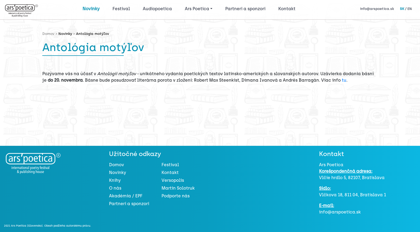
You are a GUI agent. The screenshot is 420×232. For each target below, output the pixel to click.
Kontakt (286, 8)
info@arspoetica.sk (377, 9)
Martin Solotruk (178, 188)
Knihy (115, 180)
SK (402, 9)
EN (409, 9)
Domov (116, 164)
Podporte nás (176, 195)
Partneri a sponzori (245, 8)
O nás (115, 188)
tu (344, 80)
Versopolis (173, 180)
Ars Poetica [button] (197, 8)
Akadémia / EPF (125, 195)
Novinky (91, 8)
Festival (122, 8)
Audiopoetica (157, 8)
